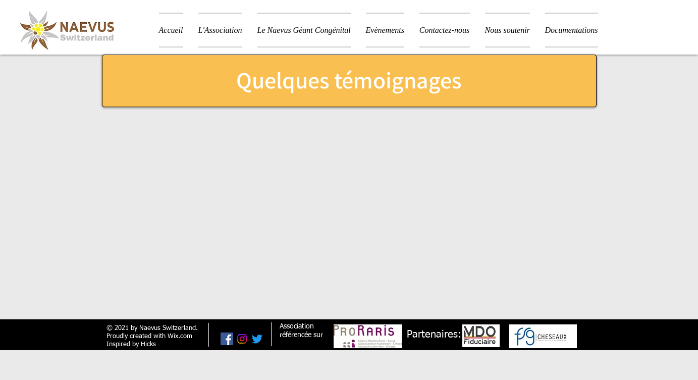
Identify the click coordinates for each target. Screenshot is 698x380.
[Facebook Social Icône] (227, 338)
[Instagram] (242, 338)
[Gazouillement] (257, 338)
